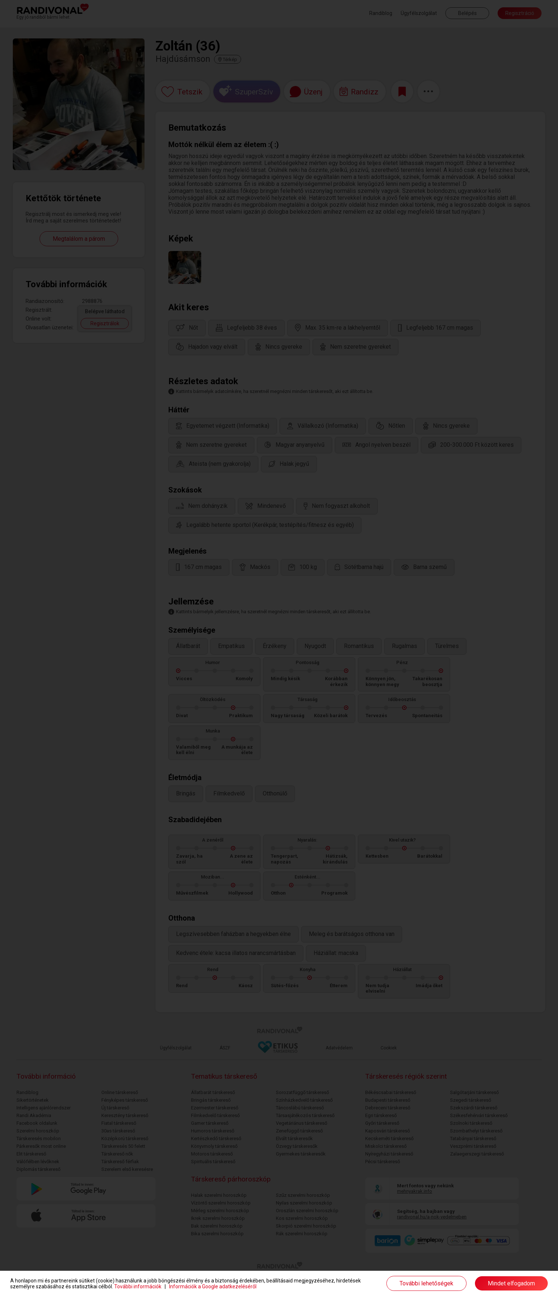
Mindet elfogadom (511, 1283)
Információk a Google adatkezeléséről (212, 1286)
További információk (137, 1286)
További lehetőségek (426, 1283)
